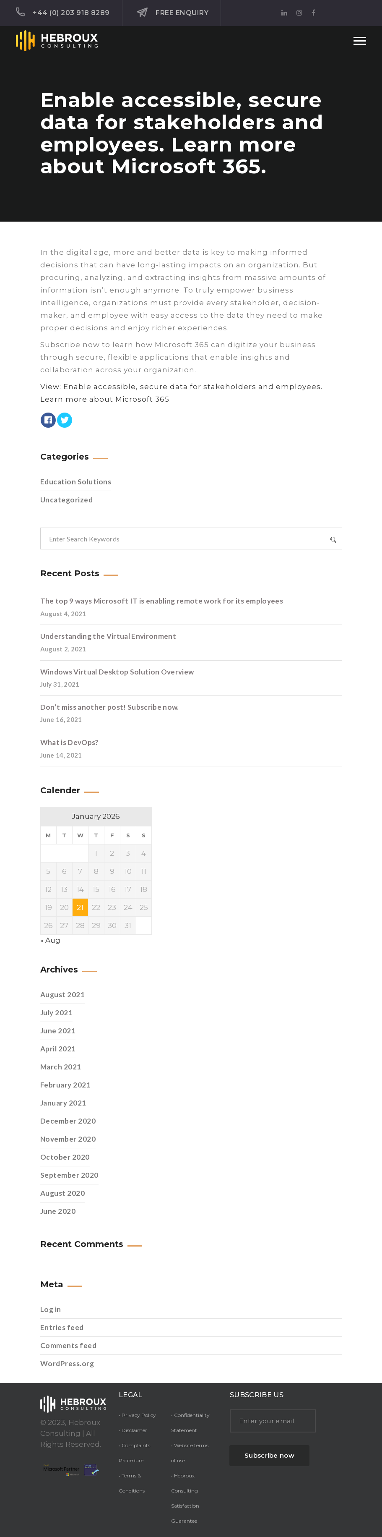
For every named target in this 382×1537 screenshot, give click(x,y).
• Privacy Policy (137, 1415)
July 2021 (56, 1012)
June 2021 (58, 1030)
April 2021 (58, 1048)
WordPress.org (67, 1363)
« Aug (50, 940)
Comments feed (68, 1345)
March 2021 (60, 1066)
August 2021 (62, 994)
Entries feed (62, 1327)
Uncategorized (66, 499)
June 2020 (58, 1211)
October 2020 (65, 1157)
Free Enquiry (172, 12)
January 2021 (63, 1102)
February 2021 (65, 1084)
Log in (50, 1309)
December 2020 (68, 1120)
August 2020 (62, 1193)
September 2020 (69, 1175)
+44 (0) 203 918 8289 (63, 12)
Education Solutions (76, 481)
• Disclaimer (133, 1430)
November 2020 (68, 1138)
